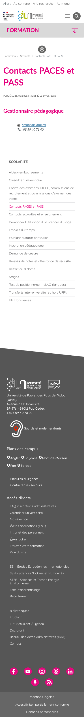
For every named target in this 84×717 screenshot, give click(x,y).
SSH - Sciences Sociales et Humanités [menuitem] (37, 573)
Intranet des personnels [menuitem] (27, 532)
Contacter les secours (26, 485)
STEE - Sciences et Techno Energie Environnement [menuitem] (34, 581)
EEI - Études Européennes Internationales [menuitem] (39, 567)
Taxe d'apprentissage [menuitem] (25, 590)
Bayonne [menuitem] (30, 458)
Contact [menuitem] (15, 644)
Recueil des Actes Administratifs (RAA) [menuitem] (37, 637)
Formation (10, 56)
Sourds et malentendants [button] (36, 429)
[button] (72, 30)
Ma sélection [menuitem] (19, 519)
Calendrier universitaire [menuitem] (26, 513)
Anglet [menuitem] (15, 458)
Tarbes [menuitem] (26, 466)
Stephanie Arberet (34, 125)
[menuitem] (42, 172)
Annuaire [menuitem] (18, 539)
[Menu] (67, 16)
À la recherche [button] (43, 4)
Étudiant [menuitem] (16, 617)
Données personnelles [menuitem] (42, 712)
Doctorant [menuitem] (17, 630)
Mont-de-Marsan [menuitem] (54, 458)
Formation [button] (22, 30)
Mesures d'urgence (24, 479)
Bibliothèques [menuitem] (19, 611)
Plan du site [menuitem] (18, 552)
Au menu (63, 4)
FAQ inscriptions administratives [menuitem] (33, 506)
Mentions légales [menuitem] (42, 697)
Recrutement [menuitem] (19, 596)
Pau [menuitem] (13, 466)
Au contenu (21, 4)
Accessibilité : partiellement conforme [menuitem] (42, 704)
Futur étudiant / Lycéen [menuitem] (27, 624)
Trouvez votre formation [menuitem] (27, 546)
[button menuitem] (77, 16)
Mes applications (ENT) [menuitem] (28, 526)
